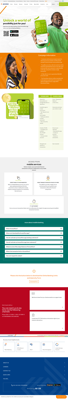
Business (20, 4)
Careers (28, 1)
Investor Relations (19, 1)
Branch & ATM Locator (34, 1)
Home (11, 4)
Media (25, 1)
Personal (15, 4)
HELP (46, 1)
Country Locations (59, 1)
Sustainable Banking (11, 1)
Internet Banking (63, 4)
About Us (5, 1)
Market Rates (41, 1)
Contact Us (42, 4)
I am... (47, 4)
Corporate (26, 4)
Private (31, 4)
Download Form (34, 282)
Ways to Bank (36, 4)
